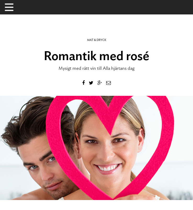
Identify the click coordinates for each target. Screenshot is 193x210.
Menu (12, 7)
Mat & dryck (96, 40)
